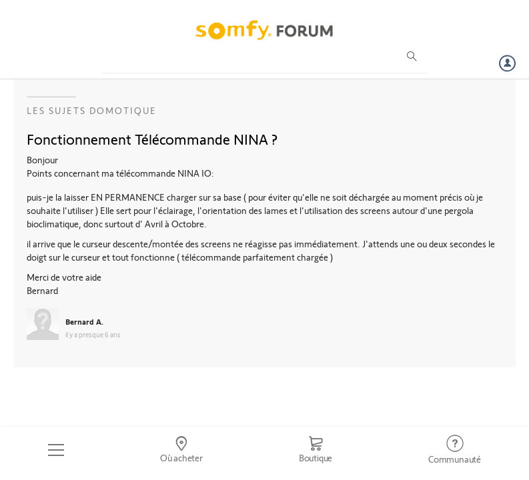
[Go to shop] (315, 450)
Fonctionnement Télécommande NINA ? (152, 138)
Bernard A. (84, 321)
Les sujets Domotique (92, 110)
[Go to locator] (181, 450)
